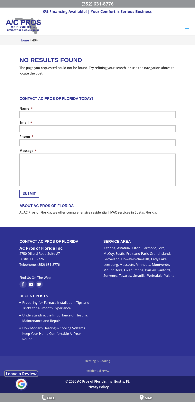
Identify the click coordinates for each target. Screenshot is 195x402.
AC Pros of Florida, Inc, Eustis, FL (103, 381)
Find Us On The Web (35, 277)
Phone (26, 137)
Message (28, 151)
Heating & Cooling (97, 361)
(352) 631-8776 (98, 4)
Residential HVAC (97, 371)
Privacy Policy (97, 387)
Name (26, 108)
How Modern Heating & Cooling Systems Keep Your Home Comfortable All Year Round (53, 333)
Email (25, 122)
